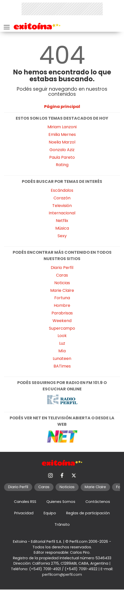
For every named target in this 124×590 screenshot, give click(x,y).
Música (62, 228)
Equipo (50, 513)
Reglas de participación (88, 513)
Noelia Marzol (62, 142)
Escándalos (62, 190)
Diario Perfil (62, 267)
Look (62, 336)
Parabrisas (62, 313)
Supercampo (62, 328)
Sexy (62, 236)
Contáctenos (97, 501)
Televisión (62, 206)
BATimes (62, 366)
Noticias (62, 283)
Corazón (62, 198)
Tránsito (62, 524)
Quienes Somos (60, 501)
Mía (62, 351)
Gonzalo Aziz (62, 150)
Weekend (62, 321)
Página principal (62, 106)
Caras (62, 275)
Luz (62, 343)
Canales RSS (25, 501)
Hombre (62, 305)
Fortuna (62, 298)
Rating (62, 165)
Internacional (62, 213)
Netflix (62, 221)
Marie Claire (62, 290)
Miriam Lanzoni (62, 127)
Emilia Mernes (62, 134)
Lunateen (62, 358)
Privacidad (23, 513)
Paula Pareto (62, 157)
